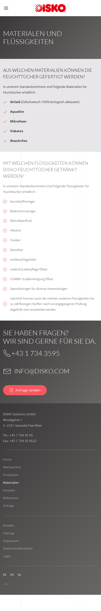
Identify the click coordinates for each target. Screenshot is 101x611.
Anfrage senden (24, 390)
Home (7, 459)
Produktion (11, 475)
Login (7, 556)
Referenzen (11, 498)
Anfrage (8, 506)
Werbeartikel (12, 467)
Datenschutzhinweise (18, 548)
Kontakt (8, 525)
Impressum (11, 541)
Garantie (9, 490)
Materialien (11, 482)
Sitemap (8, 533)
